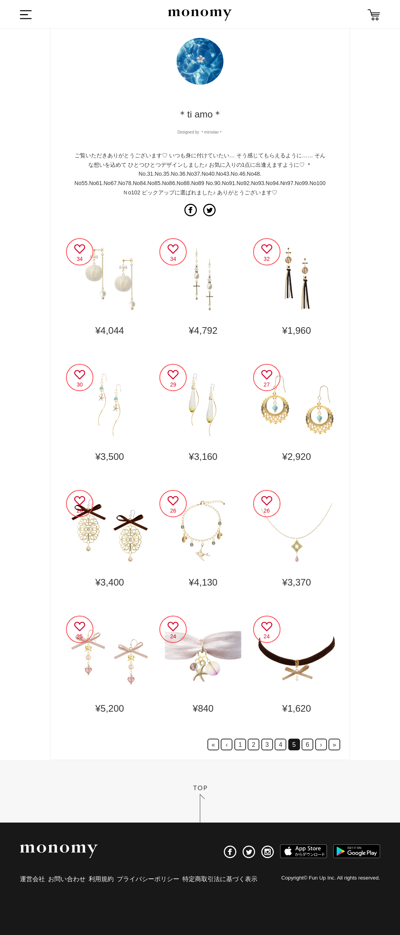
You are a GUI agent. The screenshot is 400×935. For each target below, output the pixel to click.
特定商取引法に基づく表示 (219, 879)
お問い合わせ (67, 879)
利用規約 (101, 879)
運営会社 (32, 879)
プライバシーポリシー (148, 879)
